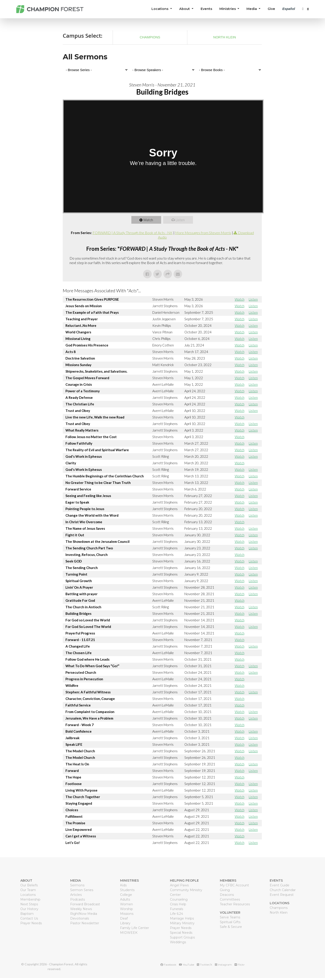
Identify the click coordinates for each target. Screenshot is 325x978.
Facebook (168, 964)
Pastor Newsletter (84, 923)
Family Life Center (134, 928)
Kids (123, 885)
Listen (180, 220)
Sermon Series (81, 890)
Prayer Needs (31, 923)
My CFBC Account (234, 885)
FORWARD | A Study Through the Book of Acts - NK (133, 232)
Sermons (77, 885)
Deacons (227, 895)
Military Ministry (182, 923)
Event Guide (279, 885)
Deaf (124, 918)
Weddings (178, 942)
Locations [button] (160, 9)
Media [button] (252, 9)
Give (271, 9)
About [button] (185, 9)
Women (126, 904)
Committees (230, 899)
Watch (148, 220)
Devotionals (79, 918)
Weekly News (81, 909)
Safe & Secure (231, 927)
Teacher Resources (235, 904)
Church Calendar (283, 890)
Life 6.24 (176, 914)
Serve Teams (230, 917)
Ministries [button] (228, 9)
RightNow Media (83, 914)
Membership (30, 899)
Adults (125, 899)
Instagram (223, 964)
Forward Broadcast (85, 904)
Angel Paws (179, 885)
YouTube (186, 964)
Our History (29, 909)
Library (125, 923)
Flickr (239, 964)
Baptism (27, 914)
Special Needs (181, 933)
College (126, 895)
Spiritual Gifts (230, 922)
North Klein (224, 37)
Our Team (28, 890)
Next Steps (29, 904)
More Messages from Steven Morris (203, 232)
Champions (150, 37)
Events (206, 9)
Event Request (282, 895)
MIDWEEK (128, 933)
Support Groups (182, 937)
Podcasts (77, 899)
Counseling (179, 899)
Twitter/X (204, 964)
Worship (126, 909)
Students (127, 890)
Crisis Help (178, 904)
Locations (28, 895)
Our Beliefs (29, 885)
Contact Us (29, 918)
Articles (76, 895)
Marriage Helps (182, 918)
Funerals (176, 909)
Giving (225, 890)
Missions (126, 914)
